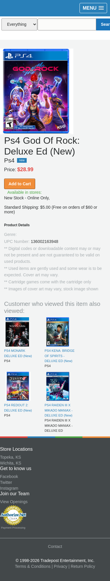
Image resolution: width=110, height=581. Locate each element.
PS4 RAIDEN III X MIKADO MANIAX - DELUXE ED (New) (58, 410)
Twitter (6, 482)
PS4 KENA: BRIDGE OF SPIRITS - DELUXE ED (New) (60, 356)
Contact (55, 546)
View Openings (14, 501)
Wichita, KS (10, 463)
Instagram (9, 488)
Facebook (9, 476)
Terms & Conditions (32, 566)
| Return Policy (81, 566)
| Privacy (59, 566)
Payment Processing (13, 527)
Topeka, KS (10, 457)
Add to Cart (20, 183)
